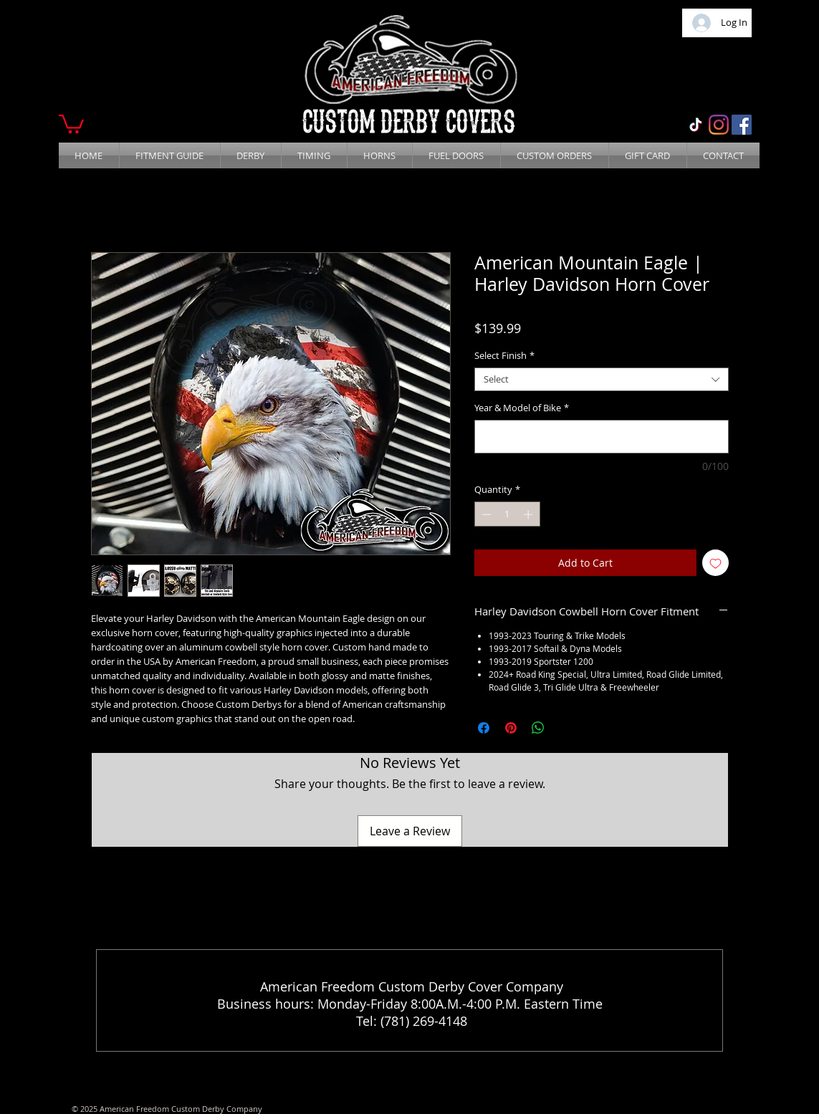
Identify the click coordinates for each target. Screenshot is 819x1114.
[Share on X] (565, 727)
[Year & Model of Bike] (601, 436)
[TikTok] (696, 125)
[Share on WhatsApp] (538, 727)
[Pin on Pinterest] (510, 727)
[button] (71, 122)
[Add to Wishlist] (715, 562)
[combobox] (601, 380)
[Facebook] (742, 125)
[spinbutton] (507, 514)
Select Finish (504, 356)
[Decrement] (485, 514)
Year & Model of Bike (521, 408)
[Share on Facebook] (483, 727)
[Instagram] (719, 125)
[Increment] (529, 514)
